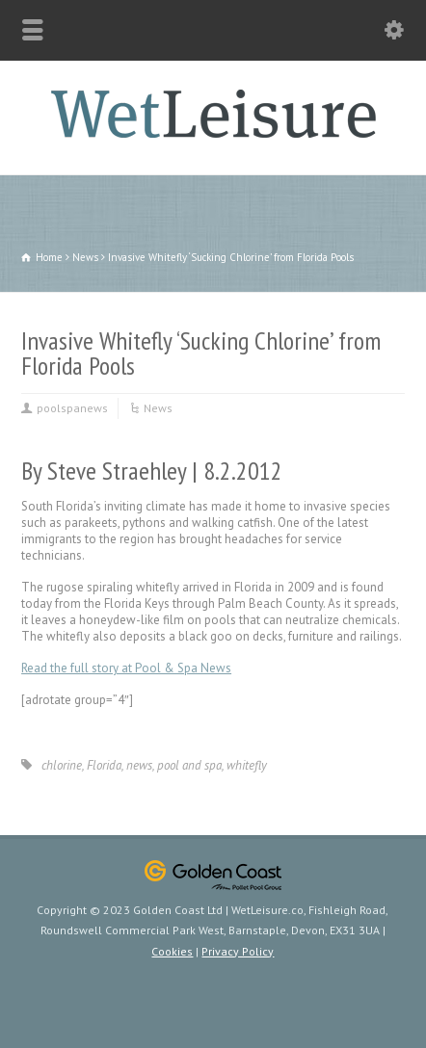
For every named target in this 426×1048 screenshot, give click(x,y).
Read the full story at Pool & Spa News (126, 668)
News (158, 408)
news (139, 765)
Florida (104, 765)
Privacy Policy (237, 951)
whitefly (246, 765)
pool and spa (189, 765)
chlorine (61, 765)
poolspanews (72, 408)
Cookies (172, 951)
